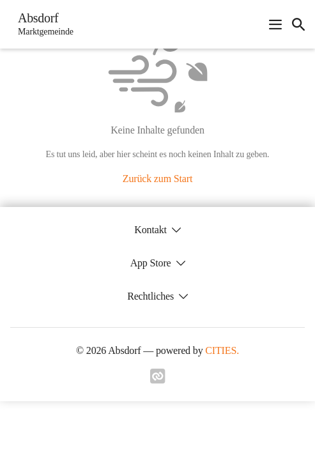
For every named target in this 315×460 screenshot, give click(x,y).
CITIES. (222, 350)
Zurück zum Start (157, 178)
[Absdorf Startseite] (41, 24)
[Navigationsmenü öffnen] (275, 24)
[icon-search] (298, 24)
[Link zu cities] (157, 380)
